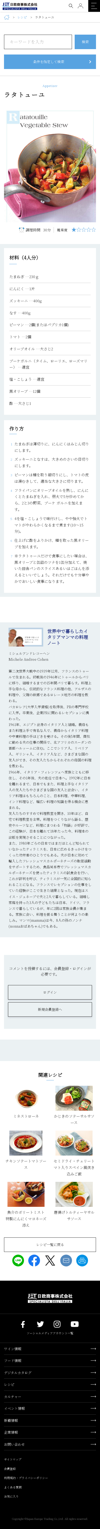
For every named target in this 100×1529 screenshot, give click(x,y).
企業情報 (11, 1432)
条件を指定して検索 (48, 61)
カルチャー (12, 1396)
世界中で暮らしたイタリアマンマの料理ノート (67, 637)
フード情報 (12, 1360)
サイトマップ (12, 1459)
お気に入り (11, 1496)
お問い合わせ (14, 1444)
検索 (85, 41)
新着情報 (11, 1420)
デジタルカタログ (17, 1372)
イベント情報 (14, 1408)
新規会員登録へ (50, 1009)
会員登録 (10, 1468)
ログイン (50, 992)
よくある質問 (13, 1487)
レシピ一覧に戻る (50, 1244)
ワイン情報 (12, 1348)
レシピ (22, 17)
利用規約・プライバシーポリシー (26, 1478)
